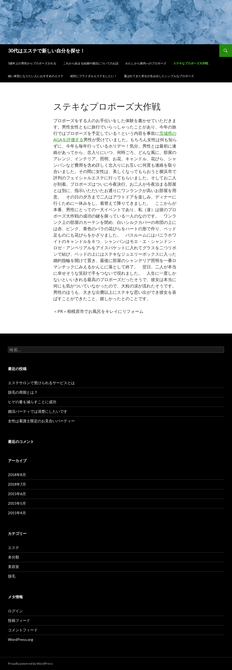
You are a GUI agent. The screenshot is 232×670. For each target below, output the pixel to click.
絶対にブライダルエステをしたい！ (93, 76)
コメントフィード (23, 630)
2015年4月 (17, 513)
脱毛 (11, 576)
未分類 (13, 557)
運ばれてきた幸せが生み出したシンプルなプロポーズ (159, 76)
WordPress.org (20, 639)
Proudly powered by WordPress (30, 663)
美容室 (13, 566)
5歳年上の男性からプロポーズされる (32, 63)
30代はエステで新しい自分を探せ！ (46, 51)
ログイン (15, 611)
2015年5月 (17, 503)
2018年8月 (17, 474)
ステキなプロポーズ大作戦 (190, 63)
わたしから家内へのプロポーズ (145, 63)
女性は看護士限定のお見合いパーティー (41, 421)
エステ (13, 547)
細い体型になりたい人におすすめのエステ (35, 76)
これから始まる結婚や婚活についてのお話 (91, 63)
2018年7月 (17, 484)
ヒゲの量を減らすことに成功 (32, 402)
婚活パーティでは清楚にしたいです (37, 411)
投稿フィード (19, 620)
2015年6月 (17, 493)
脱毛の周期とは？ (23, 392)
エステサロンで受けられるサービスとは (41, 382)
